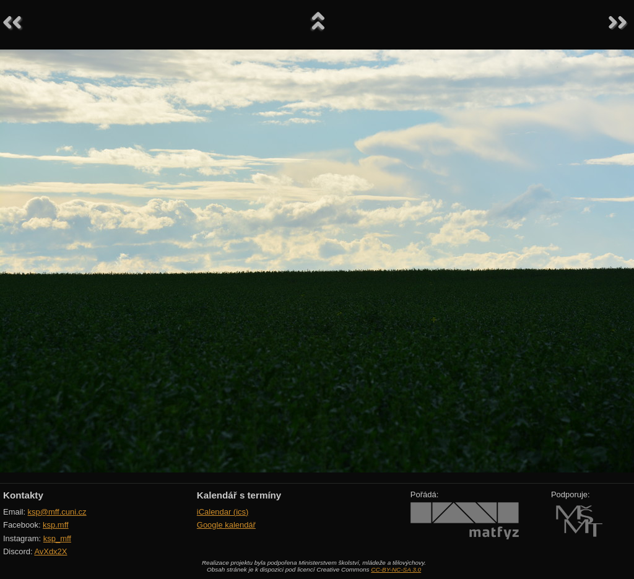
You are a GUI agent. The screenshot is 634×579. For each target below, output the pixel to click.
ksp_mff (57, 538)
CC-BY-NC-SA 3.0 (396, 569)
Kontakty (23, 495)
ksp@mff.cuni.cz (57, 511)
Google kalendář (226, 524)
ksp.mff (56, 524)
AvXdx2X (50, 551)
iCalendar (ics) (223, 511)
